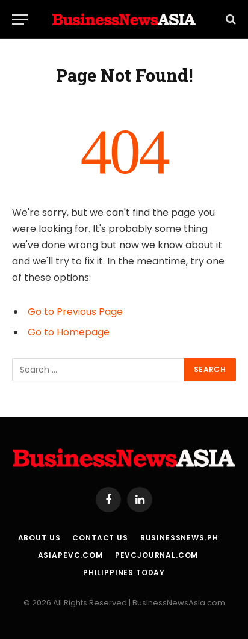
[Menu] (20, 19)
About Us (39, 538)
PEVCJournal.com (157, 555)
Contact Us (100, 538)
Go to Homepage (69, 332)
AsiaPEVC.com (70, 555)
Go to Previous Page (75, 312)
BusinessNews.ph (179, 538)
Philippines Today (124, 572)
